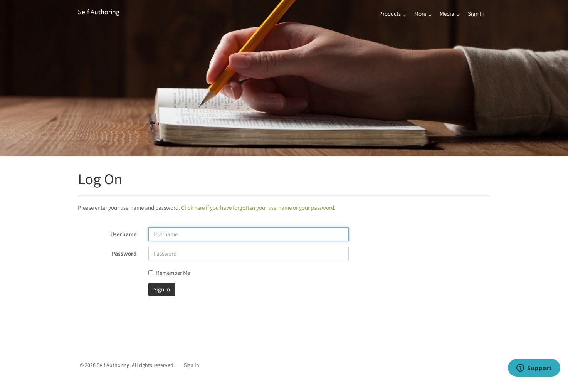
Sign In (476, 13)
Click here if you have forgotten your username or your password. (258, 207)
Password (124, 253)
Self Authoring (98, 11)
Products (390, 13)
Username (123, 234)
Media (447, 13)
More (420, 13)
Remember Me (169, 272)
